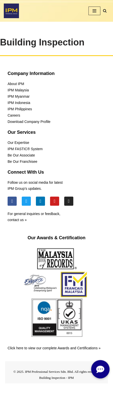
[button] (100, 369)
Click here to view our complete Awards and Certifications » (54, 348)
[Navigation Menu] (94, 11)
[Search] (105, 11)
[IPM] (11, 11)
